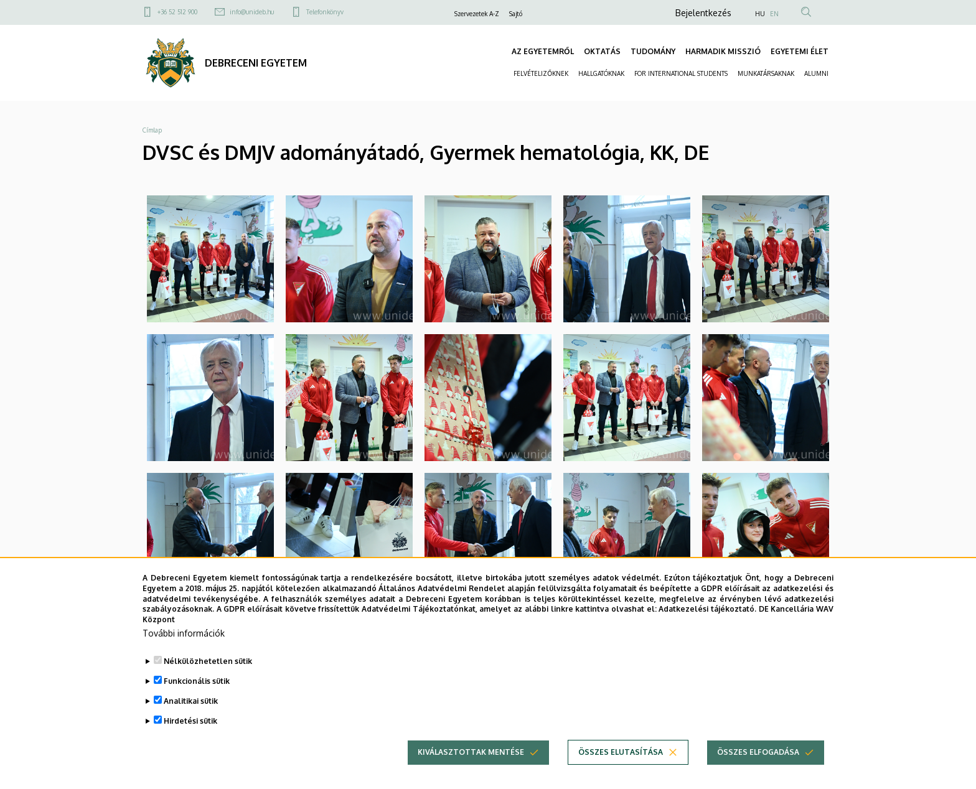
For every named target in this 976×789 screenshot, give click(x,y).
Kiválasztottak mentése (471, 752)
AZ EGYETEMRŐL (543, 51)
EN (774, 13)
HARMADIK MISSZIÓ (723, 51)
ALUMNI (816, 73)
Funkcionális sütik (197, 681)
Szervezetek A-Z (476, 13)
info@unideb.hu (252, 12)
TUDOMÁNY (653, 51)
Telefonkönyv (325, 12)
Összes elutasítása (620, 752)
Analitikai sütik (191, 701)
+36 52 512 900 (177, 12)
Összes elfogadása (758, 752)
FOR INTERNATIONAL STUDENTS (681, 73)
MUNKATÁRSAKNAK (766, 73)
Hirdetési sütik (190, 721)
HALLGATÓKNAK (601, 73)
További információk (184, 633)
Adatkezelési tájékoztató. (707, 609)
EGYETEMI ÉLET (799, 51)
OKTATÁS (602, 51)
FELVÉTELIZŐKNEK (541, 73)
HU (760, 13)
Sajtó (515, 13)
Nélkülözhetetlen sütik (208, 661)
